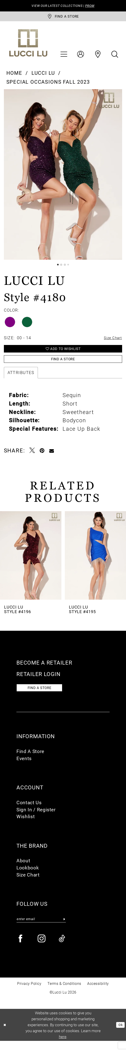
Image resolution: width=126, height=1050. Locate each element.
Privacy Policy (29, 993)
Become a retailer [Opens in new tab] (44, 669)
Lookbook (27, 876)
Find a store (43, 695)
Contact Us (29, 810)
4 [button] (69, 267)
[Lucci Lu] (28, 45)
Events (24, 766)
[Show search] (114, 56)
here (62, 1045)
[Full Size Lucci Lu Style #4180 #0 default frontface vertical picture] (63, 176)
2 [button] (61, 267)
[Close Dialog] (5, 1034)
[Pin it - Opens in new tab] (42, 457)
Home (14, 75)
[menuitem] (63, 56)
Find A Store (30, 759)
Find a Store (63, 365)
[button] (63, 56)
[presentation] (30, 562)
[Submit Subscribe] (64, 927)
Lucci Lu (43, 75)
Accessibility (98, 993)
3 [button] (65, 267)
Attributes (21, 379)
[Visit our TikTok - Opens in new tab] (62, 948)
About (23, 869)
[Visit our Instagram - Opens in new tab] (41, 948)
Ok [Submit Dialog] (119, 1033)
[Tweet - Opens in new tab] (32, 457)
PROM (93, 6)
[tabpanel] (63, 176)
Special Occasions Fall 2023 (48, 84)
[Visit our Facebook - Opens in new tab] (20, 948)
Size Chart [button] (111, 341)
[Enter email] (41, 927)
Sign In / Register (36, 817)
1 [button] (56, 267)
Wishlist (25, 824)
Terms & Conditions (64, 993)
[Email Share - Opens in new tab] (52, 457)
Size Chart (27, 882)
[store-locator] (63, 18)
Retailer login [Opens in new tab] (38, 680)
